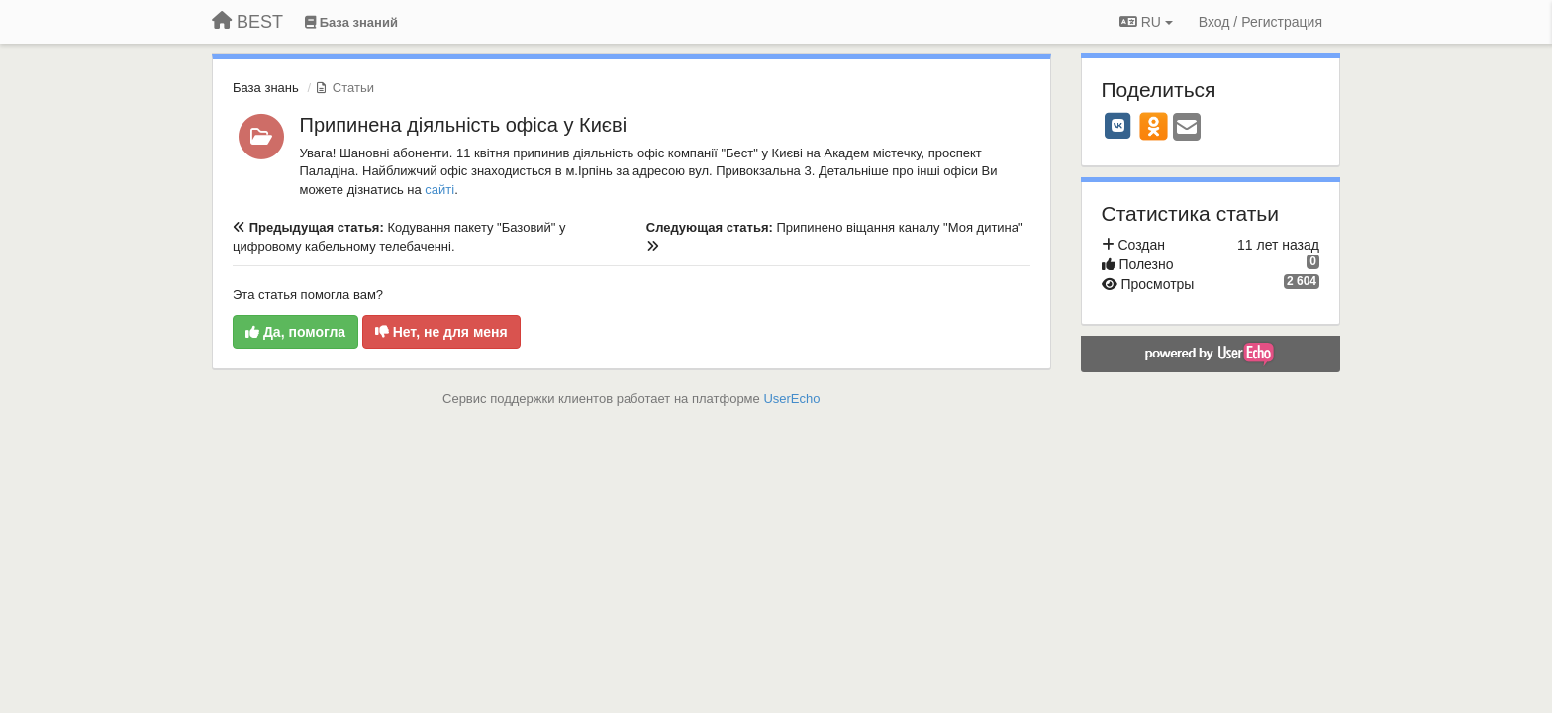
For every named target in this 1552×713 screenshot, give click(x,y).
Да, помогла (295, 332)
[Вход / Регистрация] (1260, 22)
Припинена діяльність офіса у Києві (464, 125)
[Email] (1187, 128)
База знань (266, 87)
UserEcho (791, 398)
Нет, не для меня (441, 332)
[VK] (1118, 126)
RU (1146, 22)
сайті (439, 189)
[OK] (1153, 126)
